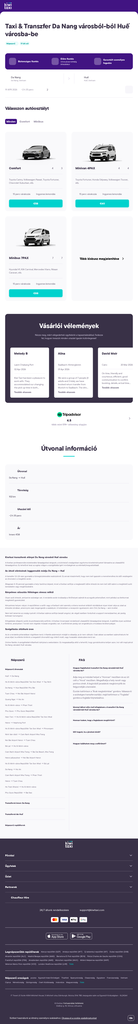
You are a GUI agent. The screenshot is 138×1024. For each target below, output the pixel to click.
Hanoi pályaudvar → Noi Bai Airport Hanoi (23, 757)
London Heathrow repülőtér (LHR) (52, 964)
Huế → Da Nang (12, 676)
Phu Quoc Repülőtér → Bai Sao (18, 792)
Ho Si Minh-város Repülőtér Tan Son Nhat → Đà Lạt (27, 763)
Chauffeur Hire (20, 897)
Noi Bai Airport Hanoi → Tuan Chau (20, 740)
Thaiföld (65, 978)
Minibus (38, 121)
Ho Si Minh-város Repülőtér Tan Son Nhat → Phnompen (29, 728)
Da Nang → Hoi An (13, 769)
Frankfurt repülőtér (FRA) (16, 960)
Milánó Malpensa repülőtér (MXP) (94, 960)
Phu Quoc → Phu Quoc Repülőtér (19, 711)
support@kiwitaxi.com (89, 910)
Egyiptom (101, 978)
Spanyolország (76, 978)
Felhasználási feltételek (73, 1003)
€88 (35, 293)
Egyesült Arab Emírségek (48, 978)
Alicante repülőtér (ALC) (15, 956)
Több (71, 964)
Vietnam (124, 978)
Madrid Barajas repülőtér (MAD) (41, 956)
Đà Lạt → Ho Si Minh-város (16, 746)
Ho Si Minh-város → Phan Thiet (18, 705)
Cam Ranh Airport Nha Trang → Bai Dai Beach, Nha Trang (29, 752)
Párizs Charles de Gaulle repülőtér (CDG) (105, 956)
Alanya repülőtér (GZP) (51, 951)
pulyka (33, 978)
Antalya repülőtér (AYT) (72, 951)
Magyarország (72, 982)
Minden (11, 121)
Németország (18, 982)
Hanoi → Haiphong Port (15, 722)
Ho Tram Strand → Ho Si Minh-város (20, 787)
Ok (131, 1018)
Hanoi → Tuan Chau (14, 781)
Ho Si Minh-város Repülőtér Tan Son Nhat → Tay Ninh (28, 682)
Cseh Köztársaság (46, 982)
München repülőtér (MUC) (66, 960)
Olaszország (90, 978)
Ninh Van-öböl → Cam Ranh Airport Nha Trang (25, 734)
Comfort (25, 121)
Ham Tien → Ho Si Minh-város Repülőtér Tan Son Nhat (28, 717)
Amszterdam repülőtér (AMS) (41, 960)
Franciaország (113, 978)
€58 (35, 203)
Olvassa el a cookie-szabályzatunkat (79, 1018)
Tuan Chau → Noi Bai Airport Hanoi (20, 693)
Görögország (31, 982)
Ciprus (8, 982)
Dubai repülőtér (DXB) (119, 951)
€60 (102, 203)
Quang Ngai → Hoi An (14, 699)
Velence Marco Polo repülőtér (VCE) (20, 964)
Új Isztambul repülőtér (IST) (96, 951)
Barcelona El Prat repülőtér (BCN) (71, 956)
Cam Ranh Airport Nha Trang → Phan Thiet (23, 775)
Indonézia (60, 982)
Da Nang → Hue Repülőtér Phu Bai (20, 687)
